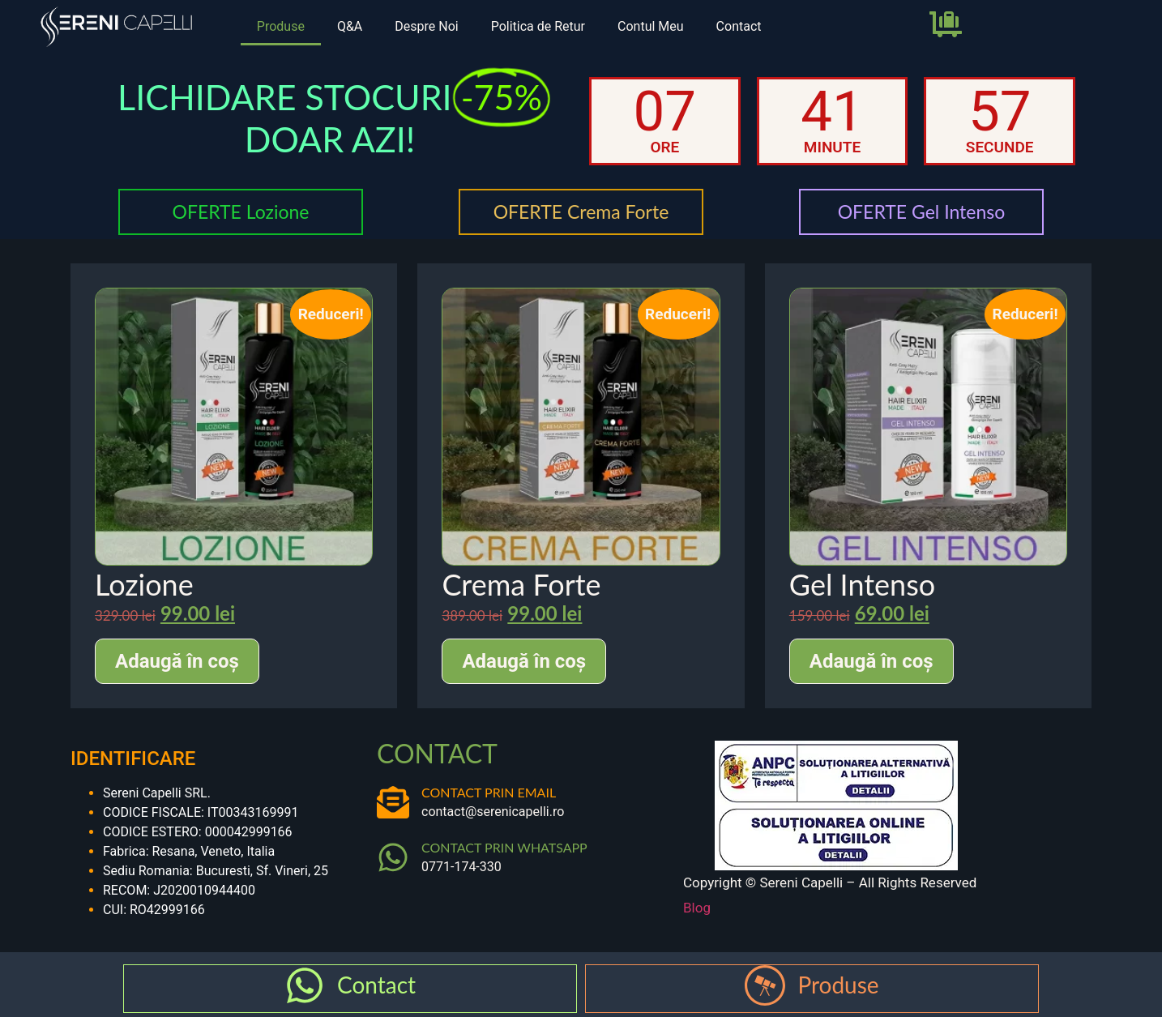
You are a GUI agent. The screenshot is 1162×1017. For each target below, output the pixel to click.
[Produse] (765, 985)
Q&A (349, 26)
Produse (281, 26)
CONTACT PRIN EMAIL (488, 792)
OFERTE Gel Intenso (922, 211)
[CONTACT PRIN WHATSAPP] (393, 857)
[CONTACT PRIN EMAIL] (393, 802)
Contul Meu (650, 26)
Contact (739, 26)
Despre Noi (426, 26)
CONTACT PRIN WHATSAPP (504, 847)
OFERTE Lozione (240, 211)
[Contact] (304, 985)
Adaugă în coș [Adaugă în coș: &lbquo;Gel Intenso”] (871, 661)
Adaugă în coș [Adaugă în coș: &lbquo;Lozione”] (177, 661)
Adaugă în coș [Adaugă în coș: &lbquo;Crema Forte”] (524, 661)
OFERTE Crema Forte (581, 211)
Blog (697, 907)
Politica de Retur (538, 26)
